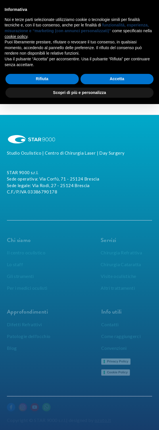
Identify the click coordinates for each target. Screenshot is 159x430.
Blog (12, 348)
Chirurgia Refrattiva (121, 252)
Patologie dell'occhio (29, 336)
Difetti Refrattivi (24, 324)
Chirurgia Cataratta (121, 264)
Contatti (110, 324)
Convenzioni (114, 348)
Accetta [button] (117, 78)
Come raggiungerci (121, 336)
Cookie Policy (117, 372)
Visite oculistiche (118, 276)
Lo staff (15, 264)
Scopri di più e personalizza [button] (79, 92)
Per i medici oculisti (27, 288)
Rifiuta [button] (42, 78)
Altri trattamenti (118, 288)
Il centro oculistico (26, 252)
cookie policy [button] (16, 36)
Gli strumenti (20, 276)
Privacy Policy (118, 361)
